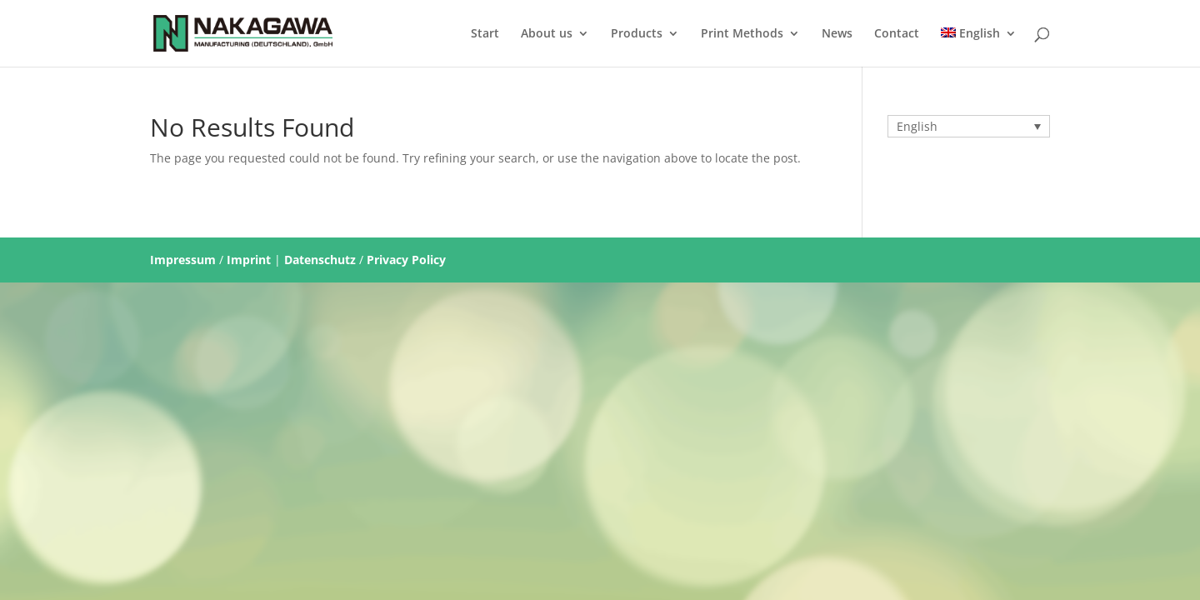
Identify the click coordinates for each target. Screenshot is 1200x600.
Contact (896, 34)
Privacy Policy (406, 260)
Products (636, 34)
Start (485, 34)
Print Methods (742, 34)
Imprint (249, 260)
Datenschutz (320, 260)
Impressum (183, 260)
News (837, 34)
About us (546, 34)
